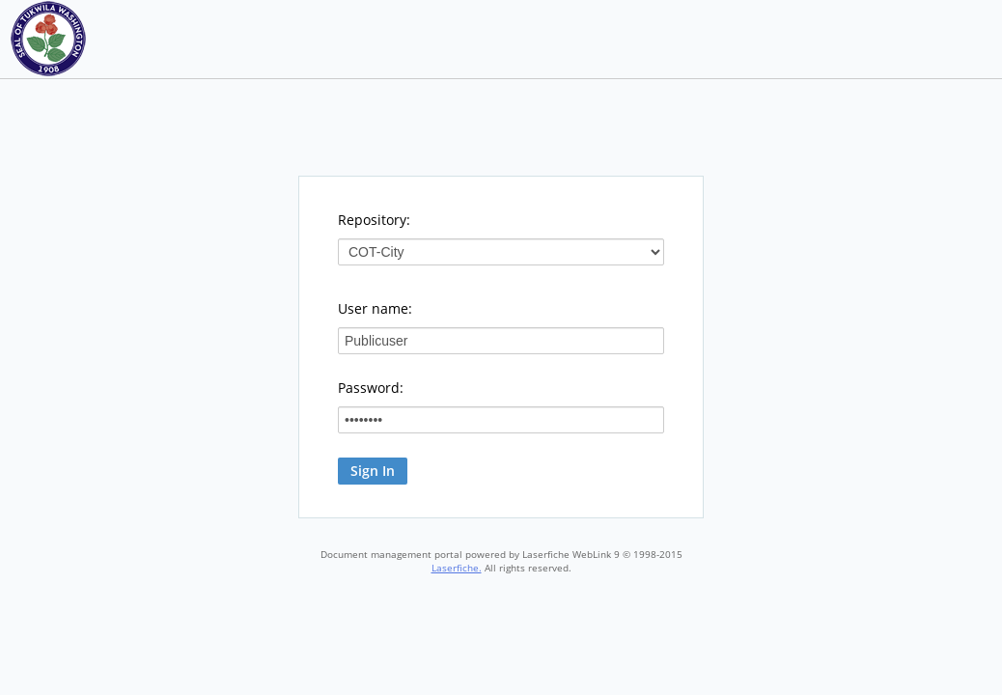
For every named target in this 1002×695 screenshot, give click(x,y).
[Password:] (501, 419)
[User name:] (501, 340)
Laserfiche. (456, 567)
